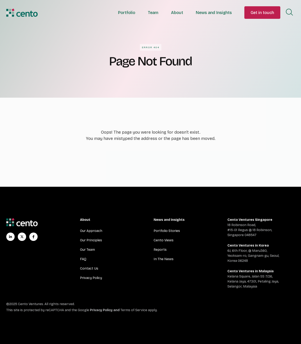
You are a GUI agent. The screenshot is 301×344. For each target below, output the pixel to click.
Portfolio (126, 12)
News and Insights (214, 12)
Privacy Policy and (105, 310)
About (177, 12)
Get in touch (262, 12)
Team (153, 12)
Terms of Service (133, 310)
